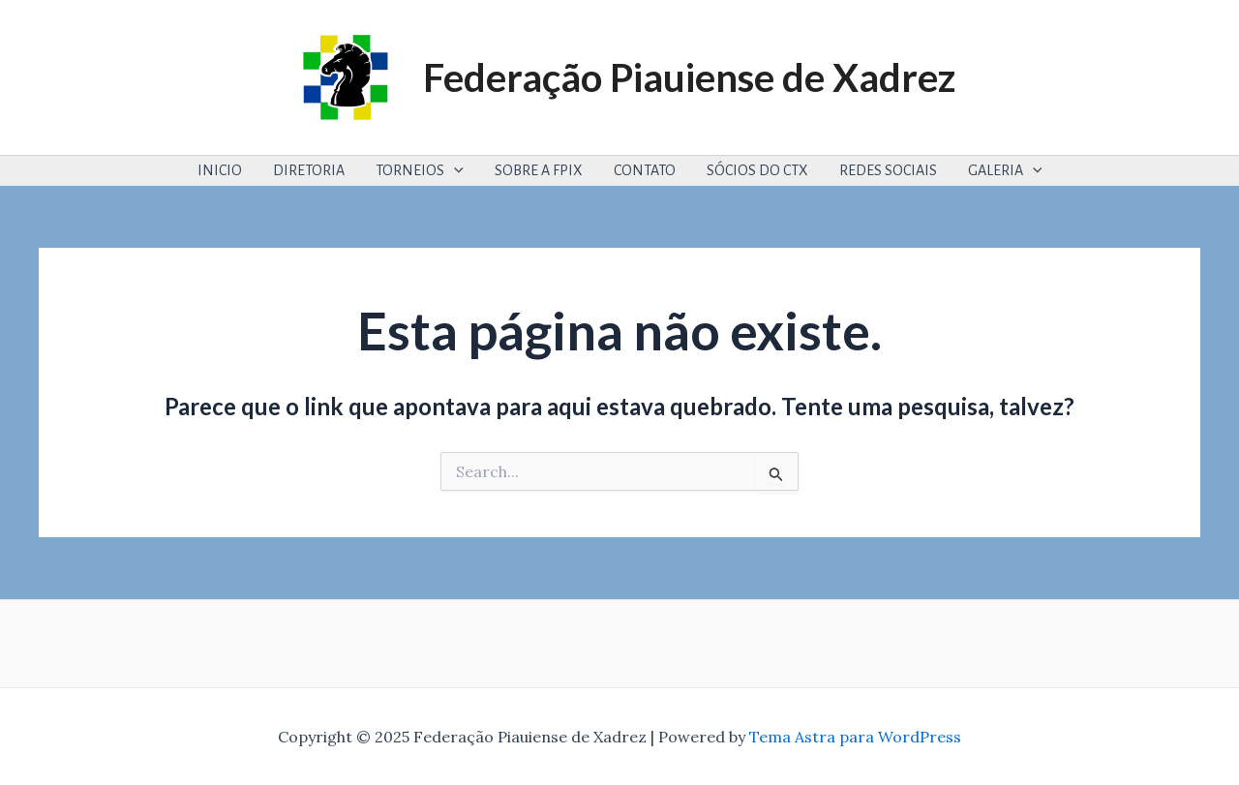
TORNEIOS (420, 170)
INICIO (219, 170)
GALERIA (1005, 170)
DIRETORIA (309, 170)
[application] (454, 170)
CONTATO (645, 170)
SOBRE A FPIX (539, 170)
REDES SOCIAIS (888, 170)
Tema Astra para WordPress (855, 736)
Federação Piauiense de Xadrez (689, 77)
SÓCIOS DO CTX (757, 170)
